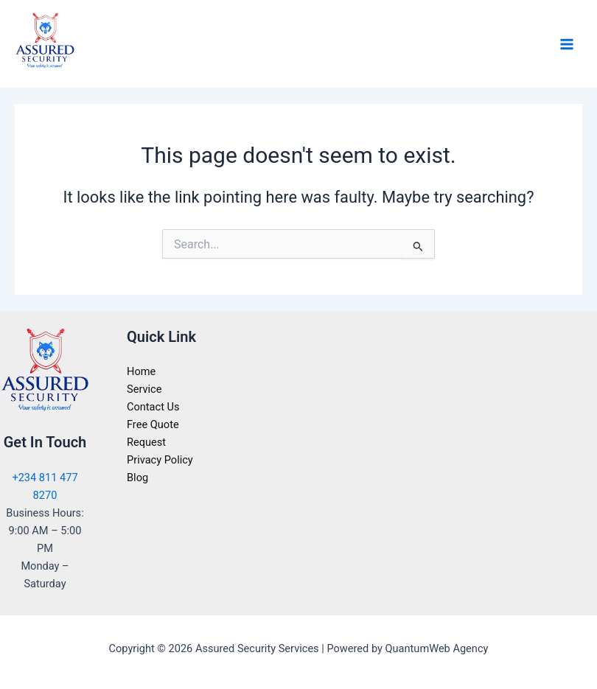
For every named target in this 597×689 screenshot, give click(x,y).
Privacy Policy (160, 459)
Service (144, 389)
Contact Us (153, 406)
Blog (137, 477)
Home (141, 371)
